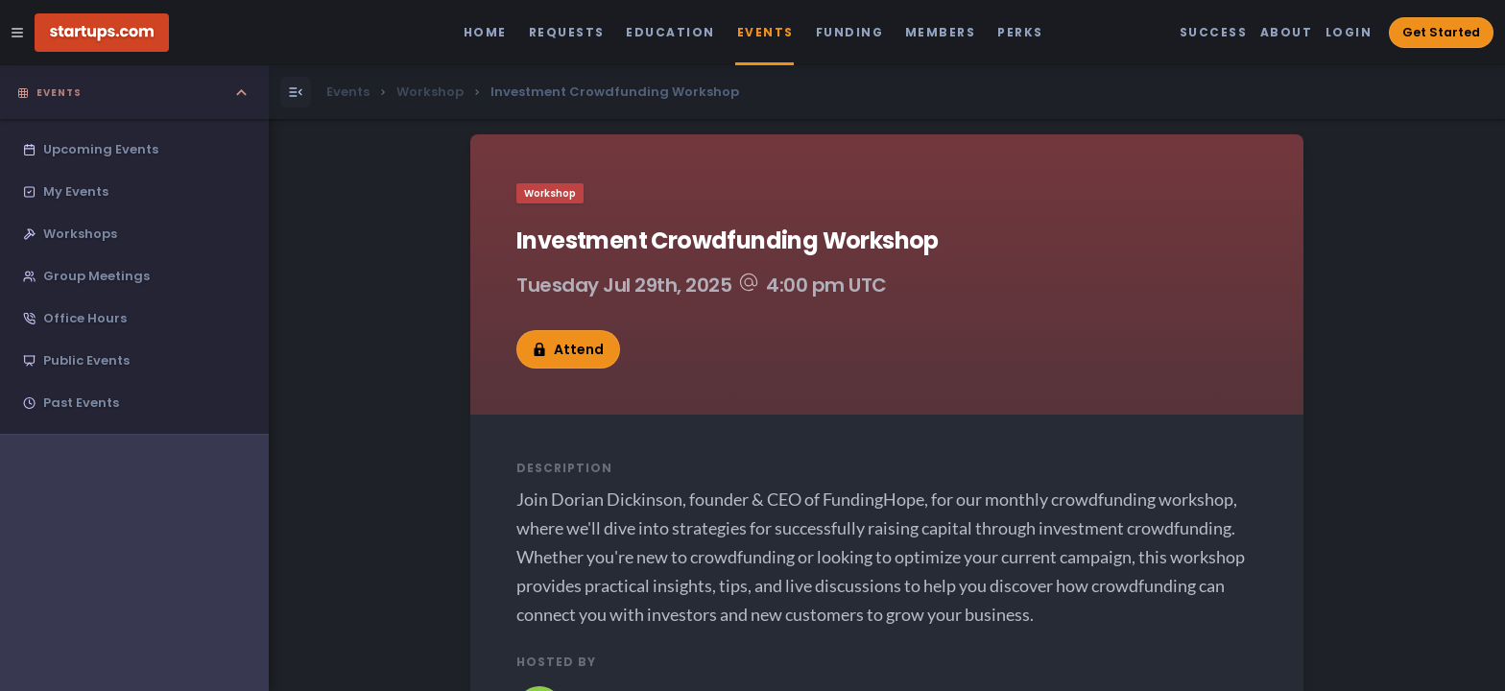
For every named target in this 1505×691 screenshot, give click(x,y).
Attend (568, 349)
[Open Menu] (295, 92)
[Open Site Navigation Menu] (17, 32)
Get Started (1441, 32)
